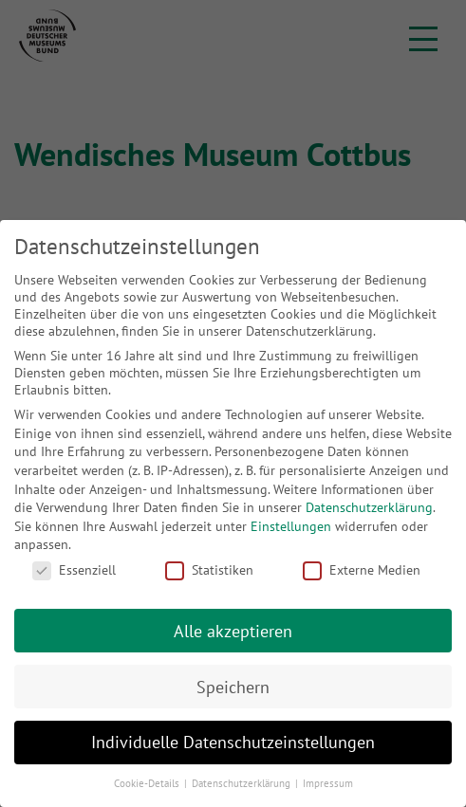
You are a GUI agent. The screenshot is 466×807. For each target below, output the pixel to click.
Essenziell (74, 569)
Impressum (328, 783)
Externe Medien (361, 569)
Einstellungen (291, 526)
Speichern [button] (233, 687)
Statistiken (209, 569)
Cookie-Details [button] (148, 783)
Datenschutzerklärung (369, 507)
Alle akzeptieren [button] (233, 631)
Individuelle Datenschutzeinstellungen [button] (233, 742)
